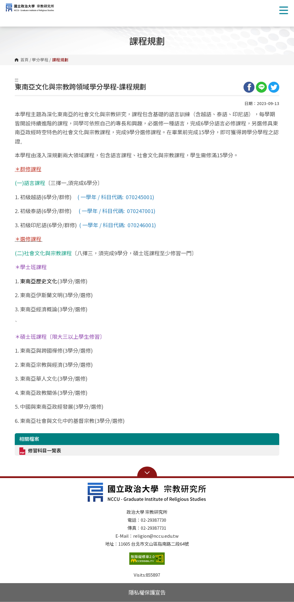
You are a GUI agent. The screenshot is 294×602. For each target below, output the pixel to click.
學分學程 (40, 60)
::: (16, 79)
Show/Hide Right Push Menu (283, 10)
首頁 (24, 60)
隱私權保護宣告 (147, 592)
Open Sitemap (147, 472)
